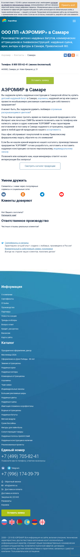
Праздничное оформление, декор (16, 350)
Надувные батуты (9, 414)
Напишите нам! (8, 215)
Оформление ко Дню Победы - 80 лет (18, 359)
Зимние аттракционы (11, 363)
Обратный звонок (13, 481)
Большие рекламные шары (13, 393)
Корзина (5, 504)
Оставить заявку (40, 80)
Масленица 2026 (8, 354)
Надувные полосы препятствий (15, 436)
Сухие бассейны (8, 423)
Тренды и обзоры (9, 320)
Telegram (15, 468)
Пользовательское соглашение (25, 551)
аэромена (43, 98)
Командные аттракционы (13, 376)
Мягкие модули (8, 419)
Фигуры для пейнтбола (11, 427)
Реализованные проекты (12, 444)
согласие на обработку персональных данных (29, 3)
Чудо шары (6, 384)
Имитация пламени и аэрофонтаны (17, 406)
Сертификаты (7, 298)
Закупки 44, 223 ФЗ (10, 497)
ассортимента (53, 129)
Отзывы (5, 303)
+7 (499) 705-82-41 (20, 456)
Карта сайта (6, 337)
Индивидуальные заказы (12, 389)
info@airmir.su (11, 485)
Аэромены (6, 380)
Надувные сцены (9, 401)
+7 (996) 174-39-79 (20, 474)
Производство (7, 307)
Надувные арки (8, 367)
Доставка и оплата (13, 489)
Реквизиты (6, 501)
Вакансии (5, 333)
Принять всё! (68, 5)
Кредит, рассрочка (9, 328)
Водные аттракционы (11, 410)
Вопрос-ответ (7, 324)
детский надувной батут (13, 98)
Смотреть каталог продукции (40, 165)
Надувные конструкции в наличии (16, 440)
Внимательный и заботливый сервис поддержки (29, 248)
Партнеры (5, 311)
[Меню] (74, 21)
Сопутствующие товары (12, 431)
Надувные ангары (9, 372)
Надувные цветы (9, 397)
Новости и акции (9, 316)
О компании (6, 294)
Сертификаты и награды (17, 242)
